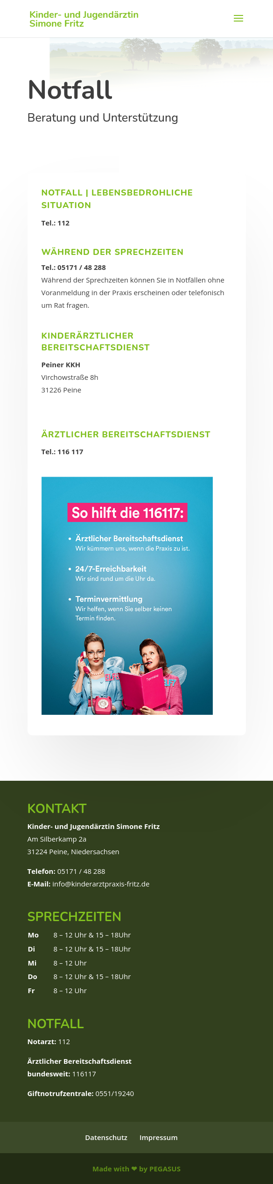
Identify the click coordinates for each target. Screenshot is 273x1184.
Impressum (159, 1137)
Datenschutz (106, 1137)
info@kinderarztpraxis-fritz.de (100, 883)
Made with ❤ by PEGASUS (136, 1168)
